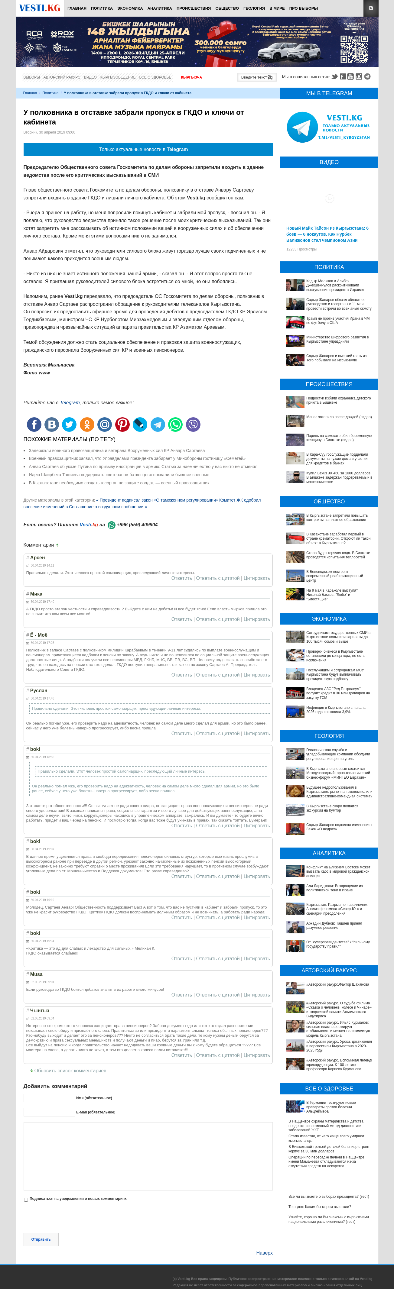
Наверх (264, 1252)
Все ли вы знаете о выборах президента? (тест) (328, 1134)
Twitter (334, 76)
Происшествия (194, 8)
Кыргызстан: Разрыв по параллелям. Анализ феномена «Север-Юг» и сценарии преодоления (329, 907)
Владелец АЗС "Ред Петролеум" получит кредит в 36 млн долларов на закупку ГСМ (338, 693)
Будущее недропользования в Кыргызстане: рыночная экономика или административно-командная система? (339, 791)
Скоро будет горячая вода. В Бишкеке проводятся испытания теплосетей (338, 555)
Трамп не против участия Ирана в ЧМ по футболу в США (338, 320)
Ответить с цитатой (218, 578)
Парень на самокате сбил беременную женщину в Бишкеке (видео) (339, 438)
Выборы (32, 77)
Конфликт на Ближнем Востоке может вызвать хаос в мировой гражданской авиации (338, 871)
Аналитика (160, 8)
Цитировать (257, 578)
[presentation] (70, 1218)
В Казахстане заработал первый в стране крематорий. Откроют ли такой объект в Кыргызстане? (338, 538)
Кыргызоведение (118, 77)
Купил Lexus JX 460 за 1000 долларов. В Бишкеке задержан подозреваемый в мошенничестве (339, 477)
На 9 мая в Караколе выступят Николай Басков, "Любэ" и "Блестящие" (332, 594)
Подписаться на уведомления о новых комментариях (78, 1199)
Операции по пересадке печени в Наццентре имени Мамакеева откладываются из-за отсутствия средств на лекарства (326, 1099)
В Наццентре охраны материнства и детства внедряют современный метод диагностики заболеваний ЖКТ (325, 1063)
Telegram (368, 76)
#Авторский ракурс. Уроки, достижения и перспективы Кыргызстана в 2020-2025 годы (325, 1002)
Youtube (351, 76)
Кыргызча (191, 77)
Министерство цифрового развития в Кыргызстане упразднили (337, 339)
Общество (227, 8)
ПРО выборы (303, 8)
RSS (371, 8)
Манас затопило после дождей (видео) (339, 417)
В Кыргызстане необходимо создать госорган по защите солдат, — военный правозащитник (119, 482)
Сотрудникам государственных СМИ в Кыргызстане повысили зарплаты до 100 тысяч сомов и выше (338, 637)
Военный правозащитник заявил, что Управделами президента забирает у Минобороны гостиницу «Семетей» (137, 458)
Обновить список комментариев (70, 1070)
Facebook (343, 76)
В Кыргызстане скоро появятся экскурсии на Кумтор (332, 808)
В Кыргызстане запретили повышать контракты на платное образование (337, 517)
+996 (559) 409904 (137, 524)
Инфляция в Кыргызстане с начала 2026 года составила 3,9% (336, 710)
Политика (102, 8)
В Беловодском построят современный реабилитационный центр (334, 576)
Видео (90, 77)
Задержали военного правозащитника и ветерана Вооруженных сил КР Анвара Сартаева (117, 450)
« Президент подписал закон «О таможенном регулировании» (157, 500)
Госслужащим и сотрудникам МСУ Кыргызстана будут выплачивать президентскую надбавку (335, 674)
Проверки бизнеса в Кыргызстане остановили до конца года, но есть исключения (335, 655)
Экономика (130, 8)
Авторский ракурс (62, 77)
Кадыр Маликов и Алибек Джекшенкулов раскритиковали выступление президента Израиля (335, 285)
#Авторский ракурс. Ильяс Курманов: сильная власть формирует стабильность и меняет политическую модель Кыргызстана (327, 989)
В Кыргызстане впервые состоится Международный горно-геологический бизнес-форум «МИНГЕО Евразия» (338, 773)
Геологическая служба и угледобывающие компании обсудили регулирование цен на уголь (338, 754)
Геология (254, 8)
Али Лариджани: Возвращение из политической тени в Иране (334, 888)
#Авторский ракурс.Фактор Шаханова (319, 960)
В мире (277, 8)
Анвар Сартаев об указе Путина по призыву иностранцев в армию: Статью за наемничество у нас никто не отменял (143, 466)
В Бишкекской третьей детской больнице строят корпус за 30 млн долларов (329, 1086)
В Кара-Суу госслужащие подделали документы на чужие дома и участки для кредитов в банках (337, 458)
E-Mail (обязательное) (96, 1112)
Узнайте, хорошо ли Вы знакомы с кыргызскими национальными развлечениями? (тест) (328, 1157)
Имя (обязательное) (94, 1098)
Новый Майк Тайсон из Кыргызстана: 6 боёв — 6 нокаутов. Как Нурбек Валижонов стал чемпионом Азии (327, 234)
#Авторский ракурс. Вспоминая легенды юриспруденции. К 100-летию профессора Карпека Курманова (324, 1014)
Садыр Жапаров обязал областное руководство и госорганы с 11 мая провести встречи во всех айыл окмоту (339, 304)
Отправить (41, 1239)
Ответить (181, 578)
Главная (76, 8)
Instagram (360, 76)
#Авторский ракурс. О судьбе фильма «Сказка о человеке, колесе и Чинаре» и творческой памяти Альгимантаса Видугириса (330, 974)
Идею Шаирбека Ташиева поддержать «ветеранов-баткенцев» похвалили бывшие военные (119, 474)
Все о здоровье (155, 77)
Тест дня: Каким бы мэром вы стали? (319, 1144)
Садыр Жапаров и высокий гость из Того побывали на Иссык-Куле (336, 358)
